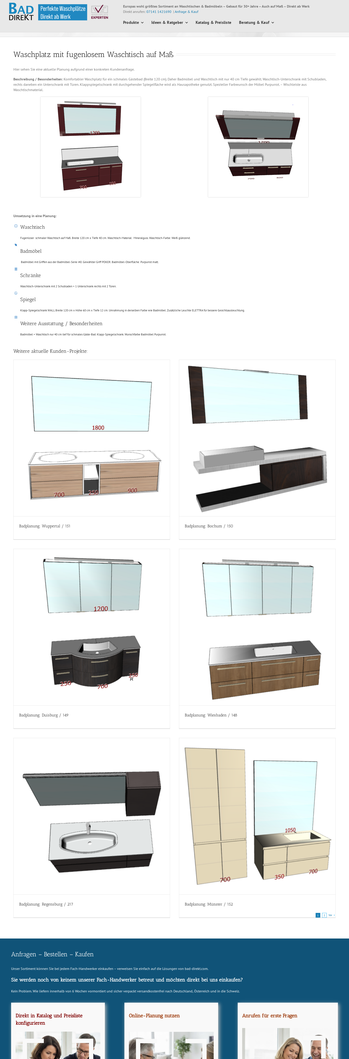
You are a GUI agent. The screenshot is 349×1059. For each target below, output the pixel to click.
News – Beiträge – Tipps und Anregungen (212, 1049)
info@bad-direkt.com (34, 1044)
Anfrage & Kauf (186, 11)
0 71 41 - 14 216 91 (29, 1039)
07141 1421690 (158, 11)
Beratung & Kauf (193, 1039)
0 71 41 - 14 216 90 (35, 1034)
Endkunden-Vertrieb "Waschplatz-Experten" (47, 1050)
